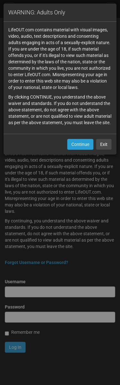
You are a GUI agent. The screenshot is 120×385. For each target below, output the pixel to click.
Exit (104, 144)
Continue (80, 144)
